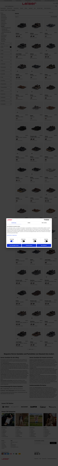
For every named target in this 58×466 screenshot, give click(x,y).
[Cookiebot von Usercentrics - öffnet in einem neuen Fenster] (44, 220)
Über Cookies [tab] (44, 222)
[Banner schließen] (50, 219)
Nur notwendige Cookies (14, 245)
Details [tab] (29, 222)
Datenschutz (9, 235)
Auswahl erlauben (29, 245)
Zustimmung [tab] (13, 222)
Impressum (14, 235)
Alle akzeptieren (44, 245)
